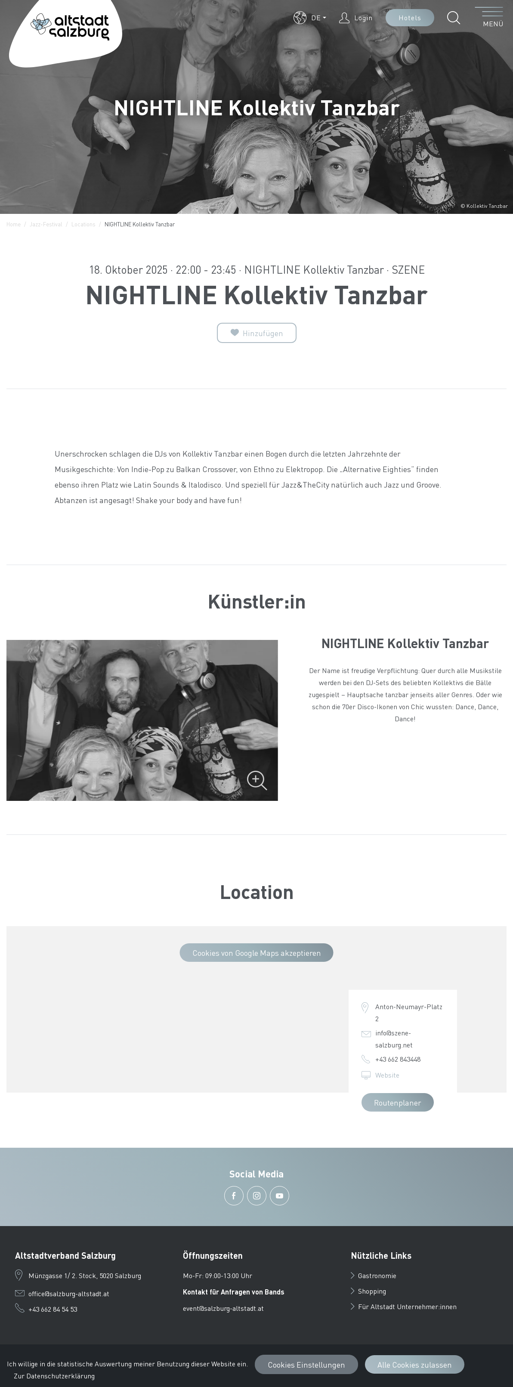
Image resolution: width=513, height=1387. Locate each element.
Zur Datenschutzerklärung (54, 1375)
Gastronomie (373, 1275)
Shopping (368, 1290)
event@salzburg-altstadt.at (223, 1308)
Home (13, 224)
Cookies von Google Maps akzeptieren (256, 953)
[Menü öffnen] (489, 18)
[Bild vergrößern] (142, 720)
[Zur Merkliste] (257, 333)
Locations (83, 224)
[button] (310, 17)
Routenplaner (397, 1102)
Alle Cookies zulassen (414, 1364)
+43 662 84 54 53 (52, 1308)
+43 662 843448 (397, 1058)
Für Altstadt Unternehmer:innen (404, 1306)
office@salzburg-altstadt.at (68, 1293)
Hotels (410, 17)
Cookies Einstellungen (306, 1364)
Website (387, 1074)
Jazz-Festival (46, 224)
